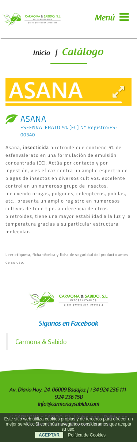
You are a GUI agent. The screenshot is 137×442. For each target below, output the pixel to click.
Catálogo (83, 53)
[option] (68, 92)
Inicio (41, 53)
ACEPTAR (49, 435)
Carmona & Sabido (41, 342)
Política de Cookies (87, 435)
